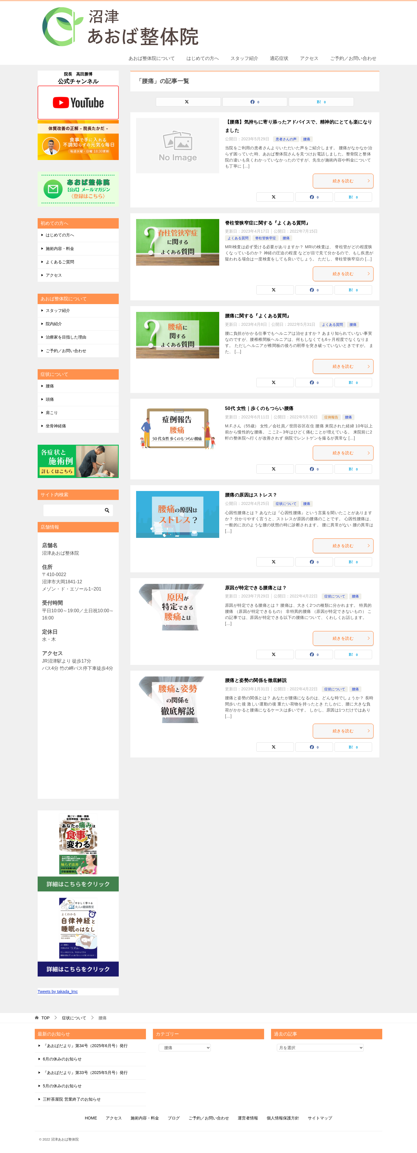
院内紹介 (54, 323)
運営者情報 (248, 1118)
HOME (91, 1118)
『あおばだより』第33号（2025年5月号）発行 (85, 1072)
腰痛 (306, 139)
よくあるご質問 (60, 262)
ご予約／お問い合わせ (353, 58)
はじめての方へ (202, 58)
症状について (286, 504)
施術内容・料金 (60, 248)
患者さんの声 (286, 139)
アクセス (309, 58)
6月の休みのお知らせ (62, 1059)
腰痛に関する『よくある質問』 (258, 315)
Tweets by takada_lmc (58, 991)
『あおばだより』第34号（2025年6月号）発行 (85, 1045)
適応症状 (279, 58)
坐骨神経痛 (56, 426)
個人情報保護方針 (283, 1118)
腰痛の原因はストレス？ (251, 494)
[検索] (78, 510)
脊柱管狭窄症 (265, 238)
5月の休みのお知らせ (62, 1086)
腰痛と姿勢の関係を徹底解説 (256, 680)
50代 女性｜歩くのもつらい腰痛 (259, 408)
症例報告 (331, 417)
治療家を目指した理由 (66, 337)
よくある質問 (238, 238)
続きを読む (351, 181)
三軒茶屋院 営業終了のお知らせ (72, 1099)
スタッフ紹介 (244, 58)
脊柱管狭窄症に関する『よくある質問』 (267, 222)
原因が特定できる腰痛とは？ (256, 587)
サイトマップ (320, 1118)
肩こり (52, 412)
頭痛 (50, 399)
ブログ (174, 1118)
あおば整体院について (152, 58)
